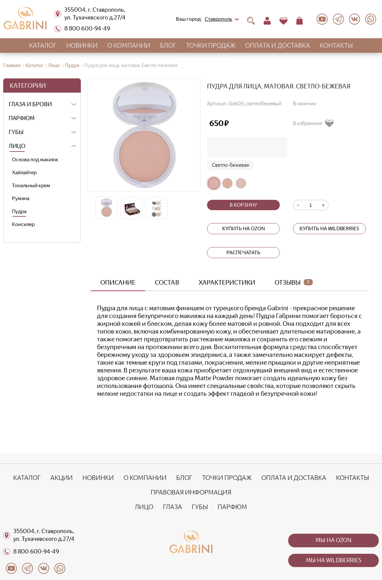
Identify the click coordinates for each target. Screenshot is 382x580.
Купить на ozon (243, 228)
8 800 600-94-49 (82, 28)
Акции (61, 478)
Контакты (336, 45)
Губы (16, 132)
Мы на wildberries (333, 560)
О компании (128, 45)
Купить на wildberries (329, 228)
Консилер (23, 224)
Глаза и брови (30, 104)
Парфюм (22, 118)
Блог (168, 45)
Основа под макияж (35, 159)
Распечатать (243, 252)
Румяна (20, 198)
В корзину (243, 205)
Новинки (82, 45)
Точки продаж (210, 45)
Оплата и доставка (277, 45)
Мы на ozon (334, 540)
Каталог (43, 45)
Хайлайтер (24, 172)
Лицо (17, 146)
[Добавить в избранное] (315, 123)
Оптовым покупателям (191, 60)
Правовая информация (191, 492)
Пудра (19, 211)
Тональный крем (31, 185)
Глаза (172, 507)
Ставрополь (218, 19)
